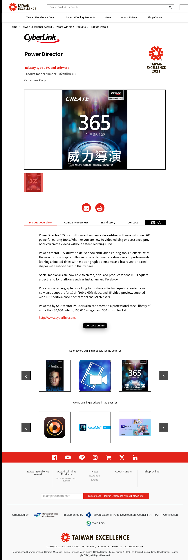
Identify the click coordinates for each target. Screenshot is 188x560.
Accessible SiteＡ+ (133, 546)
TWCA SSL (96, 523)
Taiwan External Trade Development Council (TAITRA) (122, 515)
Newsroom (94, 476)
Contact (133, 222)
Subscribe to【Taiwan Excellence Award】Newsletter (116, 496)
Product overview (40, 222)
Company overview (76, 222)
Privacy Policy (89, 546)
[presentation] (26, 375)
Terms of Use (73, 546)
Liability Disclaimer (55, 546)
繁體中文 (155, 222)
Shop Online (154, 17)
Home (13, 27)
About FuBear (129, 17)
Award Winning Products (80, 17)
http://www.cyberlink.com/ (57, 317)
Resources (116, 546)
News (108, 17)
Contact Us (103, 546)
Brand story (107, 222)
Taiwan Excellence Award (41, 17)
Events (94, 480)
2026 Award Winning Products (66, 479)
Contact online (95, 325)
